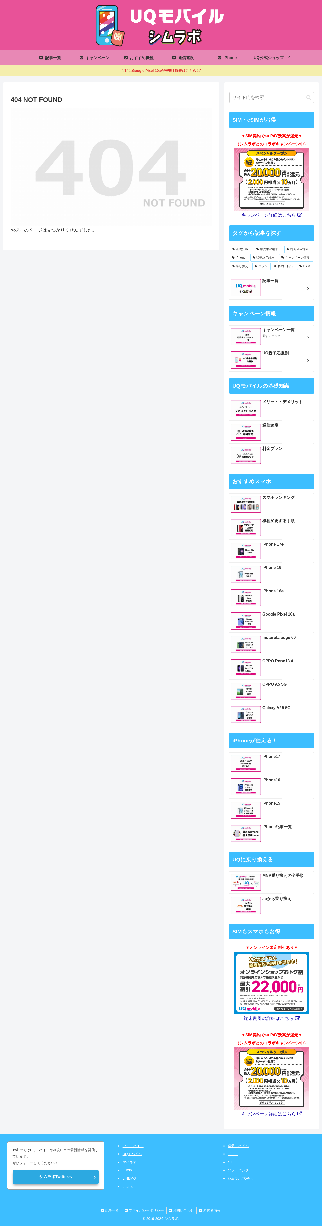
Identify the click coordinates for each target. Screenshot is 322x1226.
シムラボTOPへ (240, 1178)
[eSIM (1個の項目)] (305, 266)
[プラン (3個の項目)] (261, 266)
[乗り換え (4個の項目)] (240, 266)
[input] (271, 97)
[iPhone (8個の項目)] (239, 258)
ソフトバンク (238, 1170)
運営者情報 (210, 1210)
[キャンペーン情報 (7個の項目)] (296, 258)
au (230, 1162)
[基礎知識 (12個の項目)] (241, 249)
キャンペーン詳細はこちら (272, 215)
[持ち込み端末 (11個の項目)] (298, 249)
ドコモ (233, 1154)
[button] (308, 97)
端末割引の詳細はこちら (271, 1018)
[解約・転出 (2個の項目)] (284, 266)
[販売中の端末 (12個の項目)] (268, 249)
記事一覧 (110, 1210)
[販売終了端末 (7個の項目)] (264, 258)
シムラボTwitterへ (55, 1177)
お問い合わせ (181, 1210)
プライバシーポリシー (144, 1210)
